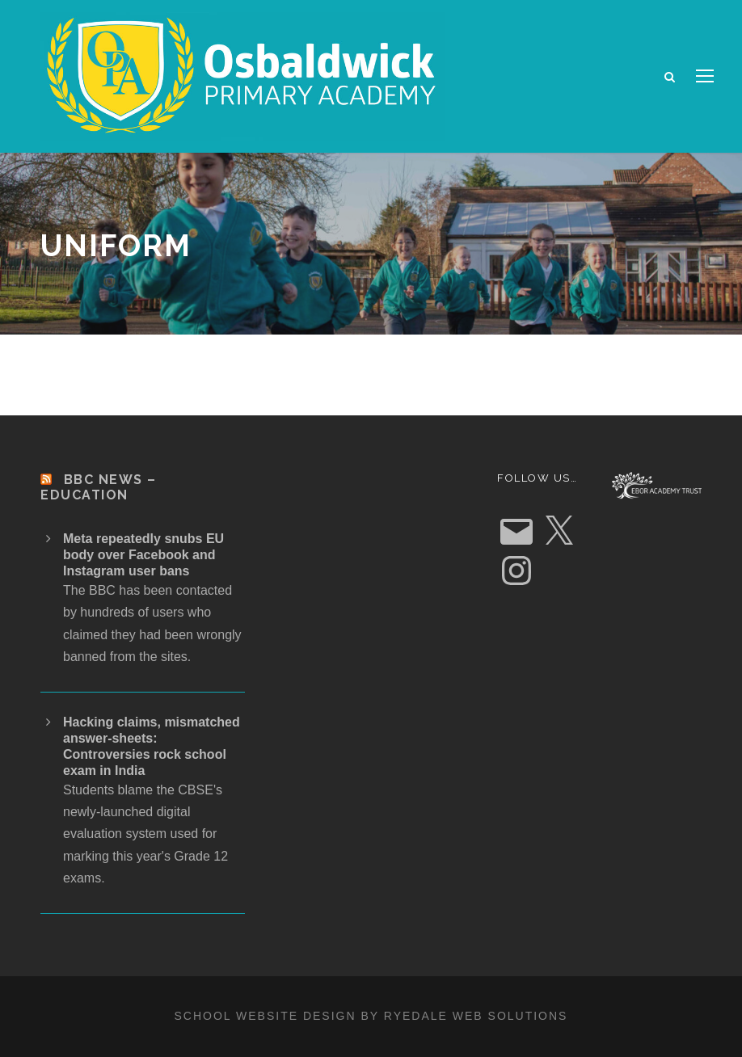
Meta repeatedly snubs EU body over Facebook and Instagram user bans (143, 555)
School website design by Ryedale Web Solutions (371, 1015)
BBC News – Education (98, 487)
